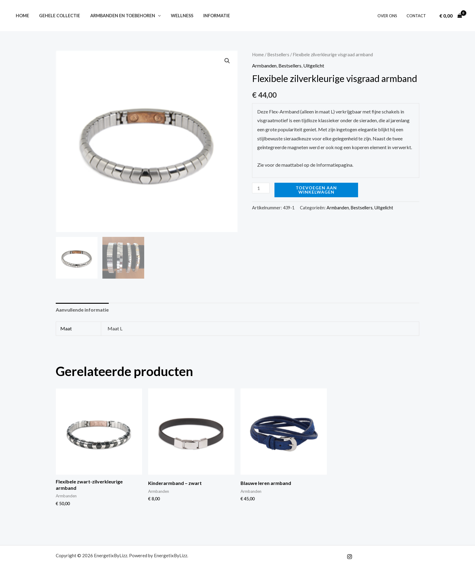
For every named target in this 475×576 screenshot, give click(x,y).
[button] (154, 15)
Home (21, 15)
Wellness (177, 15)
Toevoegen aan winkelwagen (316, 190)
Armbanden (264, 65)
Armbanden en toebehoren (122, 15)
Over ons (390, 15)
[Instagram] (349, 556)
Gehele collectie (57, 15)
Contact (417, 15)
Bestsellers (278, 54)
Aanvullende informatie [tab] (82, 310)
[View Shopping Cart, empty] (450, 15)
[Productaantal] (261, 188)
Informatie (210, 15)
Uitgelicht (313, 65)
